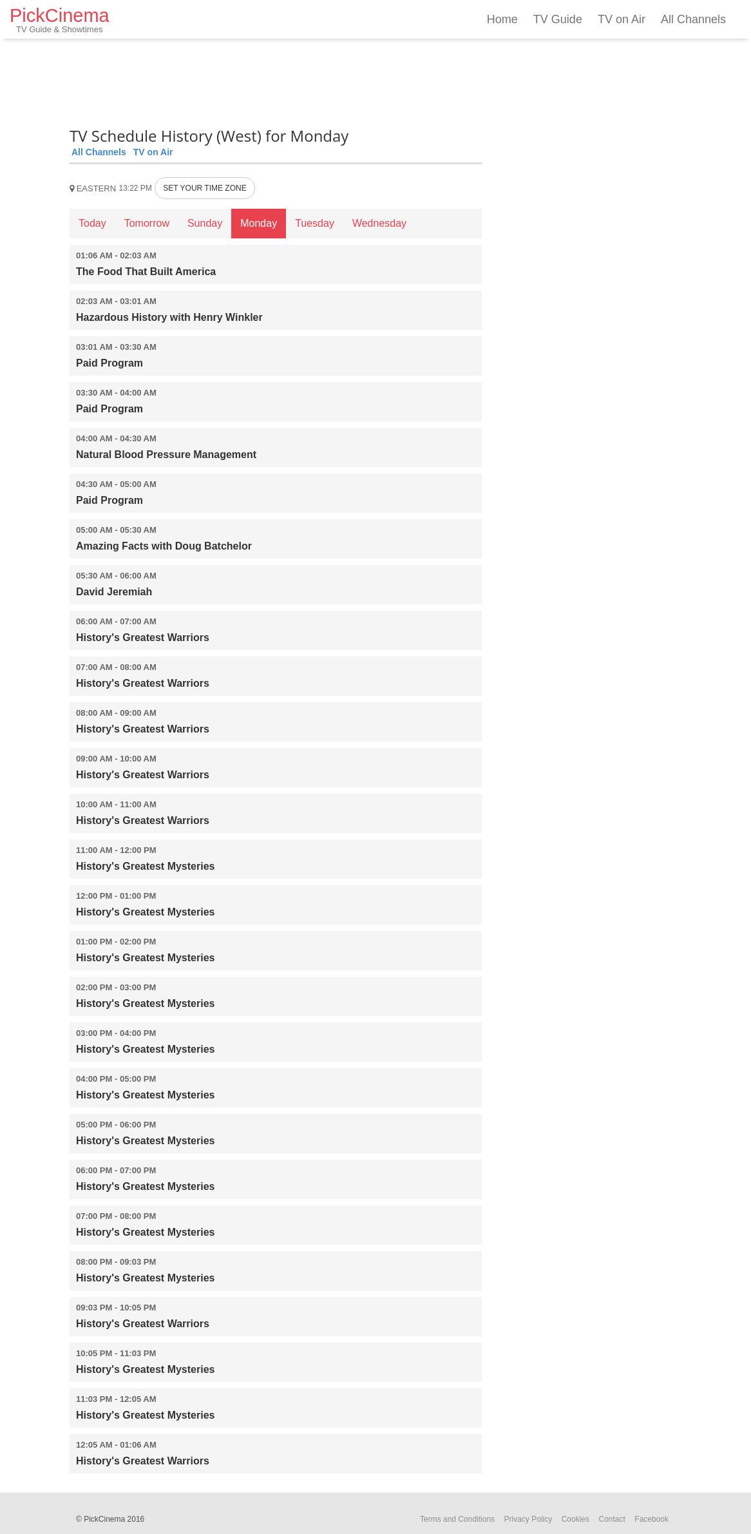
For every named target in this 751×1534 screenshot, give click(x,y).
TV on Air (621, 19)
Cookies (575, 1519)
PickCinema (59, 19)
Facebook (651, 1519)
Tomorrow (146, 223)
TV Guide (557, 19)
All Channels (693, 19)
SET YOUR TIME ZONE (204, 188)
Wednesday (379, 223)
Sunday (204, 223)
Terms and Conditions (457, 1519)
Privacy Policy (528, 1519)
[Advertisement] (276, 80)
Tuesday (314, 223)
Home (502, 19)
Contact (611, 1519)
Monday (258, 223)
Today (92, 223)
